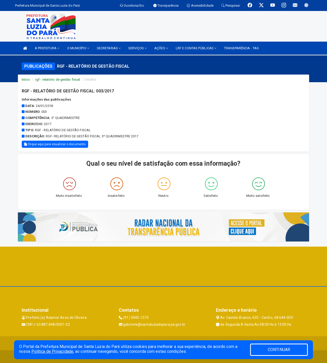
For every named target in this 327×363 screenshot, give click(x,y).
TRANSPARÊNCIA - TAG (241, 48)
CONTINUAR (279, 349)
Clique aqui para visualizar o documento (55, 144)
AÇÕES (161, 48)
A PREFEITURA (47, 48)
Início (26, 79)
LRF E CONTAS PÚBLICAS (196, 48)
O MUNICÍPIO (78, 48)
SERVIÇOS (137, 48)
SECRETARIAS (109, 48)
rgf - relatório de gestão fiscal (57, 79)
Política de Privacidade (52, 351)
